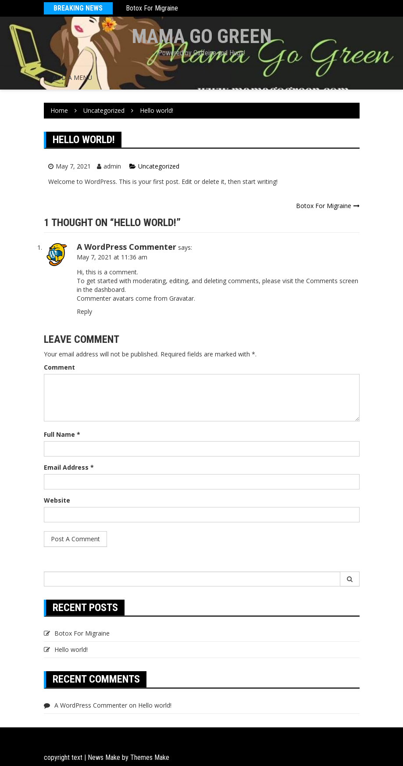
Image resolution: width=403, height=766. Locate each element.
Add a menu (72, 77)
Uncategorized (158, 166)
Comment (59, 367)
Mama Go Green (202, 36)
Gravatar (181, 298)
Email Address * (69, 467)
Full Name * (62, 434)
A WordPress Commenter (126, 246)
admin (112, 166)
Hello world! (71, 649)
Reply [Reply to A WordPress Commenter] (84, 311)
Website (57, 500)
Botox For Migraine (152, 8)
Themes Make (149, 757)
